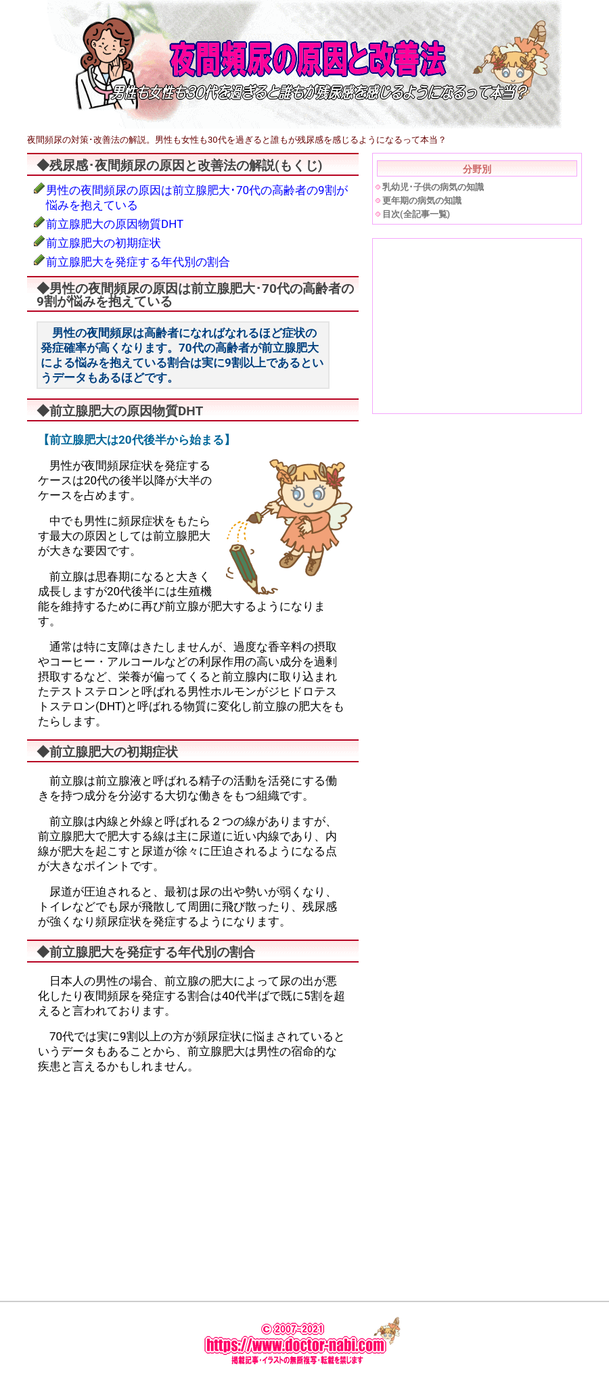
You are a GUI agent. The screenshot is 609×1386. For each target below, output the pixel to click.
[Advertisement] (147, 1179)
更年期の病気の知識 (421, 200)
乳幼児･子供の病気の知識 (433, 187)
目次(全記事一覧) (416, 214)
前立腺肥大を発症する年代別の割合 (138, 262)
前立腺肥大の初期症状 (103, 243)
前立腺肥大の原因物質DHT (114, 224)
